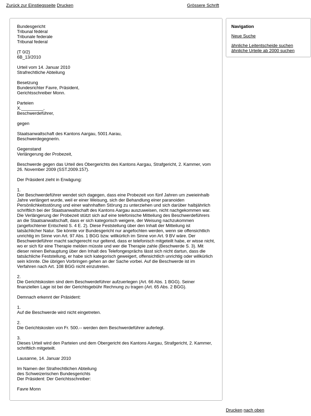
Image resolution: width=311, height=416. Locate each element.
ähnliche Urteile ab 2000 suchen (263, 50)
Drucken (65, 5)
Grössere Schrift (203, 5)
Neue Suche (243, 35)
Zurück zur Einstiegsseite (31, 5)
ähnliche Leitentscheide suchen (262, 45)
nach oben (254, 410)
